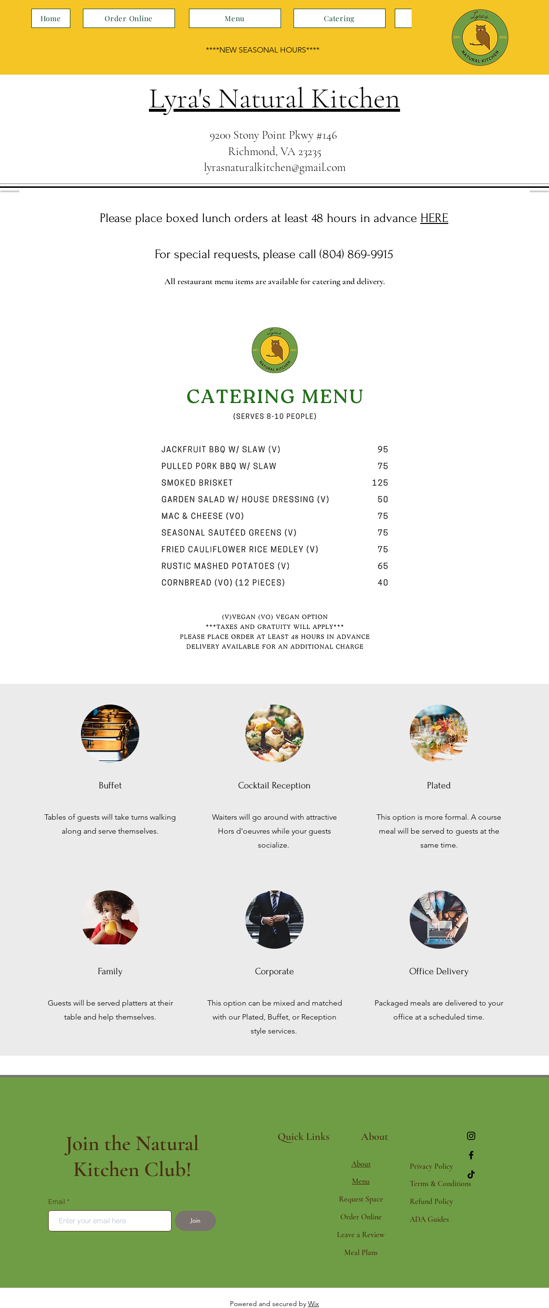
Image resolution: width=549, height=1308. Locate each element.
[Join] (195, 1221)
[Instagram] (471, 1135)
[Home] (50, 18)
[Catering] (340, 18)
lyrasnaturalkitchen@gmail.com (275, 167)
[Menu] (235, 18)
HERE (434, 218)
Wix (313, 1303)
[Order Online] (129, 18)
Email (56, 1201)
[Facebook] (471, 1155)
